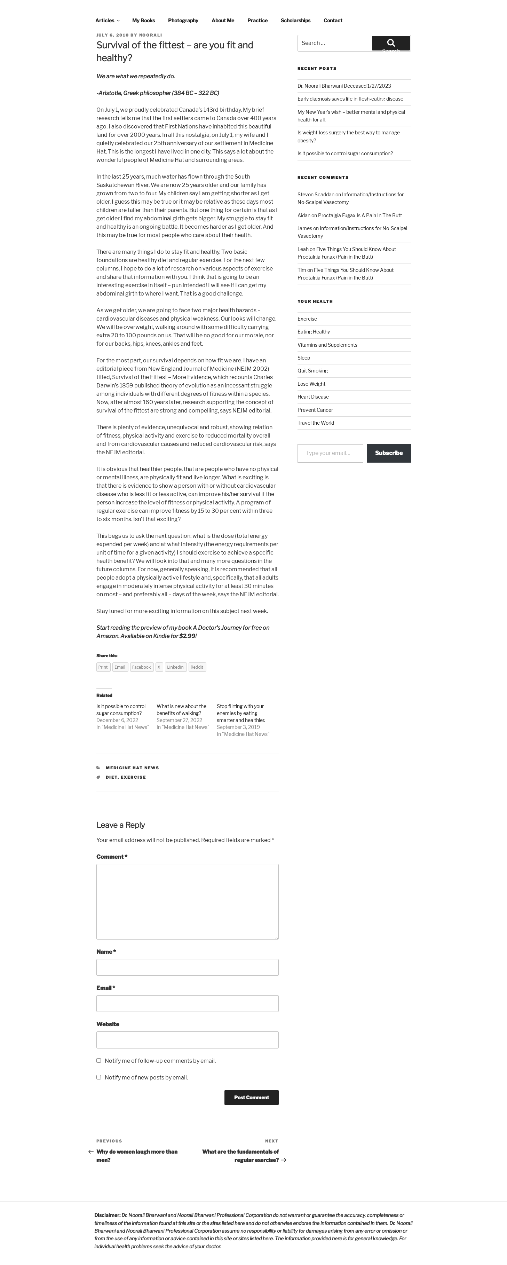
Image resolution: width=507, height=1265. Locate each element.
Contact (333, 20)
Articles (108, 20)
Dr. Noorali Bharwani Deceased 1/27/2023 (344, 86)
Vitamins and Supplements (327, 345)
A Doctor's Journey (217, 627)
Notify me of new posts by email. (146, 1077)
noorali (151, 35)
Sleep (304, 358)
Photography (183, 20)
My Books (143, 20)
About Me (223, 20)
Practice (257, 20)
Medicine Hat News (125, 727)
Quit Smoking (313, 371)
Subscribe (389, 453)
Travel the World (316, 423)
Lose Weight (311, 384)
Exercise (307, 319)
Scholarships (295, 20)
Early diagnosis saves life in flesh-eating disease (350, 99)
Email (105, 988)
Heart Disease (313, 397)
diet (112, 777)
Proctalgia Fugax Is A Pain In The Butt (360, 215)
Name (106, 952)
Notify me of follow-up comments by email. (160, 1061)
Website (107, 1024)
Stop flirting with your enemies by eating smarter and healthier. (241, 713)
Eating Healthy (314, 332)
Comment (111, 857)
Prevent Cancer (315, 410)
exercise (133, 777)
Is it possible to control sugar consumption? (345, 153)
